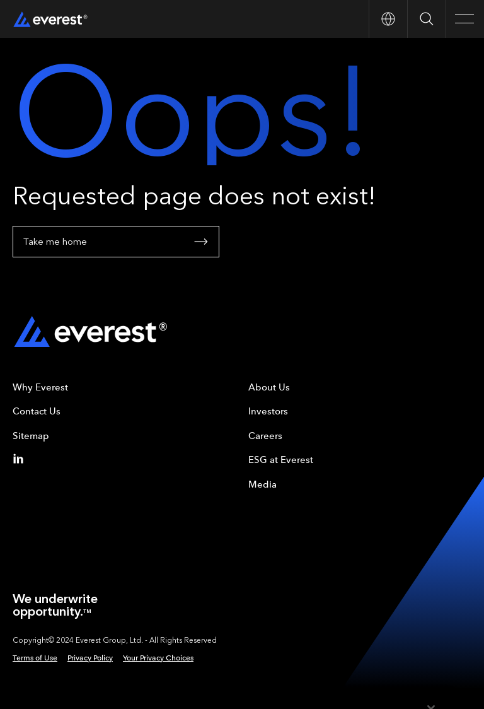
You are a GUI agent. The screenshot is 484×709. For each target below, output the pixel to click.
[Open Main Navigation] (465, 19)
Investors (268, 411)
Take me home (116, 241)
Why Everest (40, 387)
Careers (265, 436)
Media (262, 484)
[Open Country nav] (388, 19)
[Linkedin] (21, 458)
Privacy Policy (90, 657)
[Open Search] (426, 19)
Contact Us (36, 411)
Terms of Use (35, 657)
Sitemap (31, 436)
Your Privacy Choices (158, 657)
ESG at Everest (280, 460)
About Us (269, 387)
